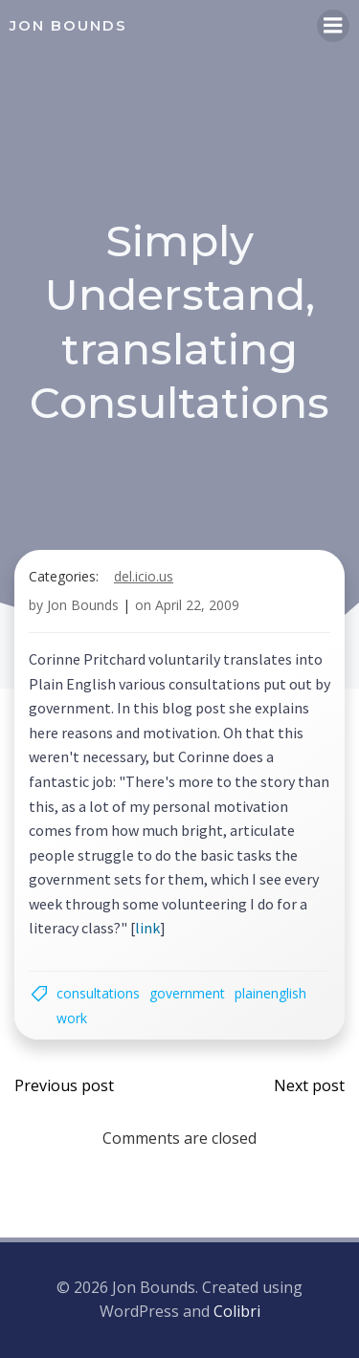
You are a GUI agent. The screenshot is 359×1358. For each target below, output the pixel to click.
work (71, 1018)
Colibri (236, 1311)
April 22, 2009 (197, 605)
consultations (98, 993)
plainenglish (270, 993)
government (187, 993)
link (147, 927)
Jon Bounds (83, 605)
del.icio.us (143, 576)
